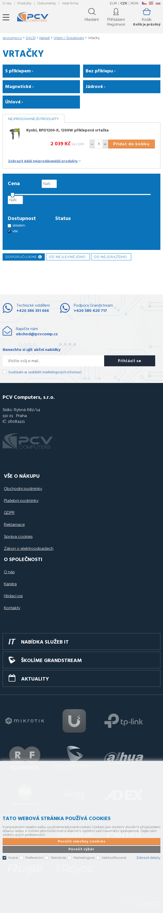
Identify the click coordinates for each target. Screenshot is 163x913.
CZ (144, 3)
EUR (113, 3)
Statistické (58, 858)
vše (15, 231)
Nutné (13, 858)
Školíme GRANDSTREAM (51, 661)
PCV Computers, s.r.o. (32, 17)
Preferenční (34, 858)
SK (158, 3)
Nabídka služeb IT (45, 642)
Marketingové (84, 858)
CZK (123, 3)
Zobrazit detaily (148, 858)
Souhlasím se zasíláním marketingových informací (45, 372)
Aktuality (35, 679)
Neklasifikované (114, 858)
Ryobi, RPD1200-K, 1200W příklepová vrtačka (67, 130)
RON (134, 3)
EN (151, 3)
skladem (18, 225)
